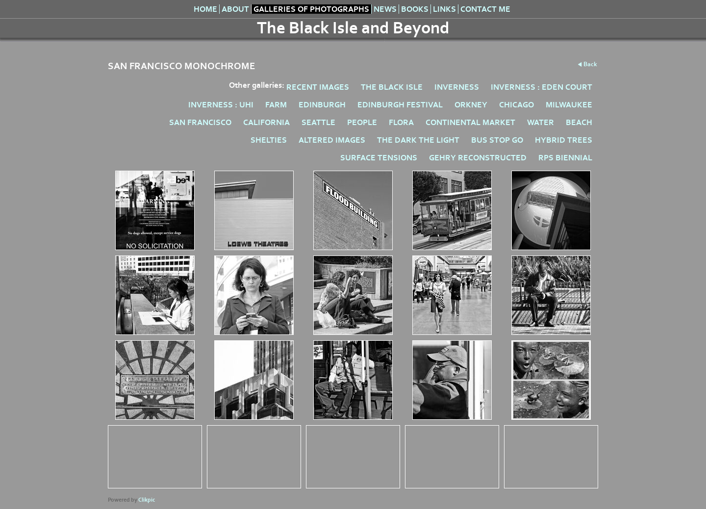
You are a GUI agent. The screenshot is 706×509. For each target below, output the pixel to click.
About (235, 9)
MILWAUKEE (569, 104)
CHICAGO (516, 104)
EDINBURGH (322, 104)
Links (444, 9)
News (385, 9)
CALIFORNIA (266, 122)
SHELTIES (269, 140)
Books (415, 9)
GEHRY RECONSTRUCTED (478, 157)
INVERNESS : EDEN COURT (541, 87)
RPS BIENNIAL (565, 157)
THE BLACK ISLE (392, 87)
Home (205, 9)
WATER (540, 122)
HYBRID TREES (563, 140)
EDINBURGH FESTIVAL (400, 104)
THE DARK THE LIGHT (418, 140)
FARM (276, 104)
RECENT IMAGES (317, 87)
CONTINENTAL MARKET (470, 122)
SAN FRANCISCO (200, 122)
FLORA (401, 122)
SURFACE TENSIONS (378, 157)
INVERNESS (456, 87)
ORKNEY (470, 104)
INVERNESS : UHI (220, 104)
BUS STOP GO (497, 140)
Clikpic (146, 500)
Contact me (485, 9)
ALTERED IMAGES (332, 140)
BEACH (579, 122)
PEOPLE (362, 122)
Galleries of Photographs (311, 9)
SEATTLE (318, 122)
